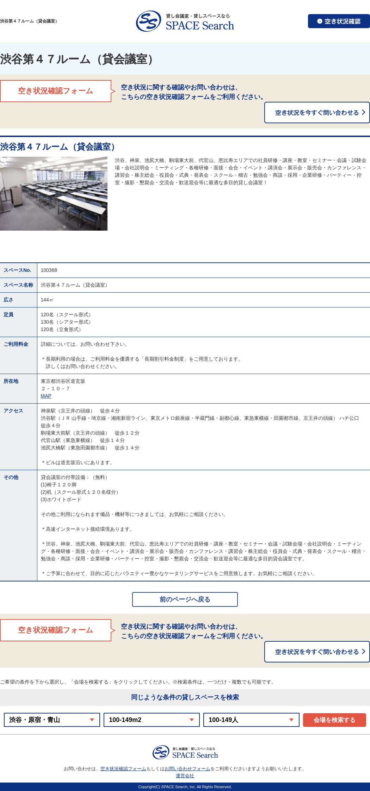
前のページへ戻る (185, 599)
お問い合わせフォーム (187, 768)
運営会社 (185, 775)
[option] (53, 194)
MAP (46, 396)
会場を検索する (335, 720)
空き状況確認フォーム (123, 768)
